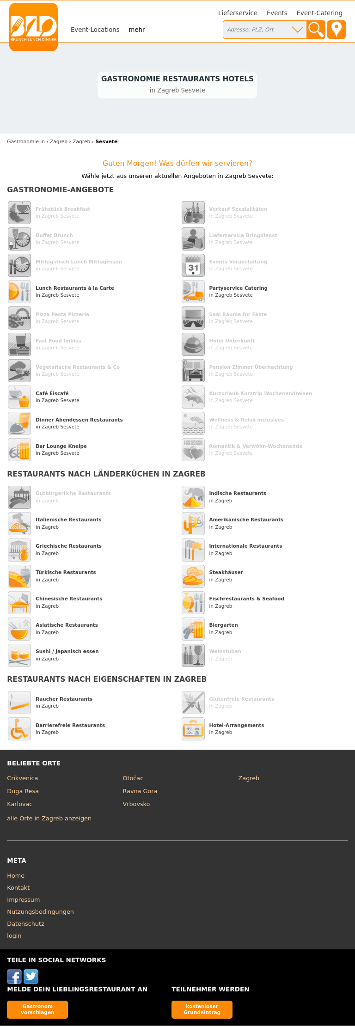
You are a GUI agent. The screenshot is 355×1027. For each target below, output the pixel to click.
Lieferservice (237, 13)
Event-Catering (320, 13)
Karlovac (19, 804)
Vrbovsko (136, 804)
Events (277, 13)
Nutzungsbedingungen (40, 913)
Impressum (23, 901)
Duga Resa (23, 792)
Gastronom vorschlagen (38, 1010)
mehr (137, 29)
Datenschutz (25, 925)
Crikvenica (22, 779)
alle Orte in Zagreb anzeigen (49, 819)
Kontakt (18, 889)
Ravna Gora (139, 792)
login (14, 937)
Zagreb (249, 779)
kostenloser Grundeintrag (202, 1010)
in (26, 143)
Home (15, 877)
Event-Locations (95, 29)
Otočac (132, 779)
